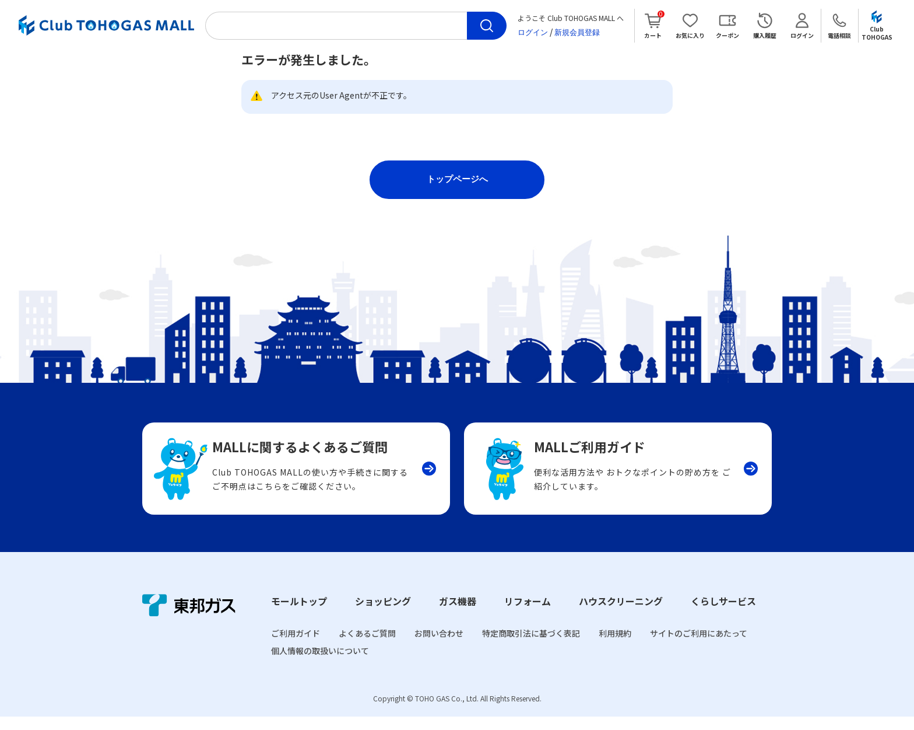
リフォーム (527, 615)
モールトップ (299, 615)
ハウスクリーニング (621, 615)
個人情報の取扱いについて (320, 664)
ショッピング (383, 615)
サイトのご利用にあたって (698, 647)
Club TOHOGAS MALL (106, 25)
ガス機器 (457, 615)
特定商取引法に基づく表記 (531, 647)
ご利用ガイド (295, 647)
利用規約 (615, 647)
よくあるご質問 (367, 647)
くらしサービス (723, 615)
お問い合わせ (438, 647)
